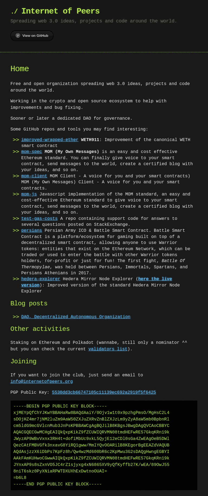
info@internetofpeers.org (41, 382)
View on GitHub (32, 35)
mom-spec (31, 152)
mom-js (29, 194)
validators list (97, 349)
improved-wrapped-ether (49, 140)
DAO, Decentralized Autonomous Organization (75, 317)
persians (31, 231)
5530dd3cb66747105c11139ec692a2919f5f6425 (104, 393)
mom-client (34, 176)
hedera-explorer (40, 279)
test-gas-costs (39, 219)
